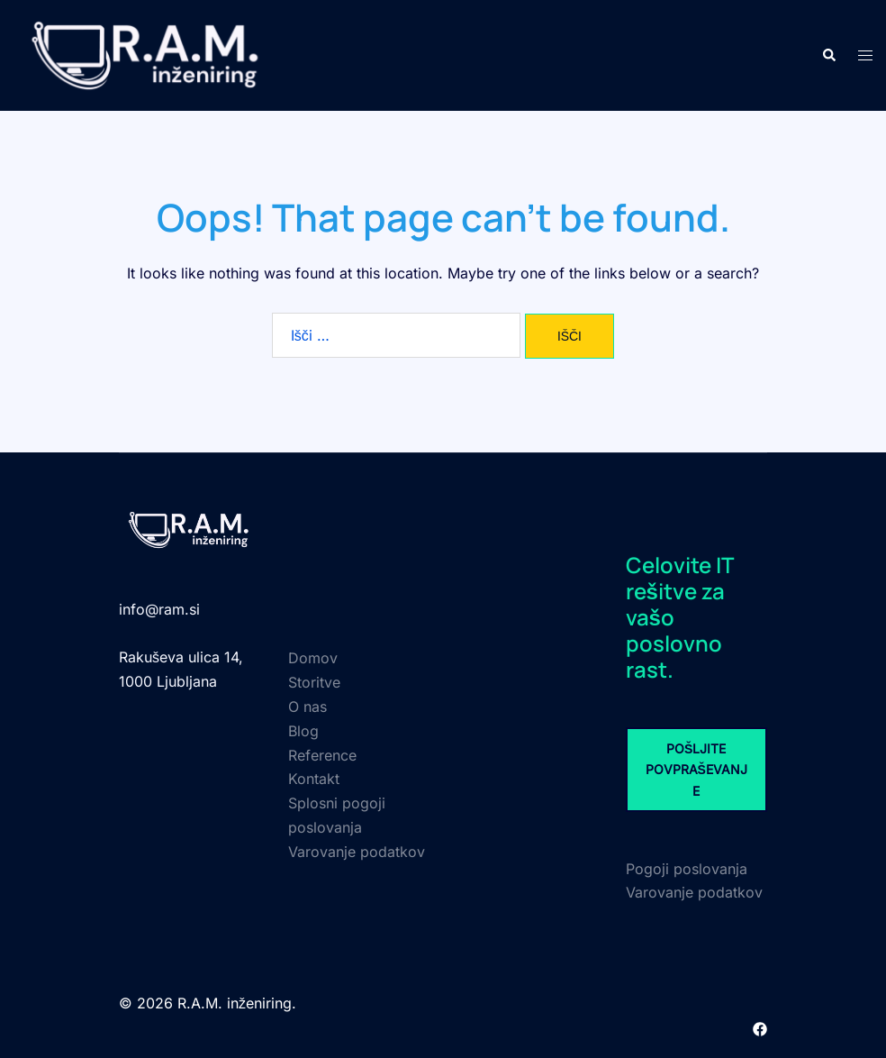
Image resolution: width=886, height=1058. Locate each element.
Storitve (314, 682)
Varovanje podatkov (356, 852)
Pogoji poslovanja (686, 869)
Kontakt (313, 779)
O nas (307, 707)
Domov (313, 658)
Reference (322, 755)
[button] (828, 55)
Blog (303, 731)
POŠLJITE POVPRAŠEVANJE (696, 769)
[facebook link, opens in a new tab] (760, 1027)
